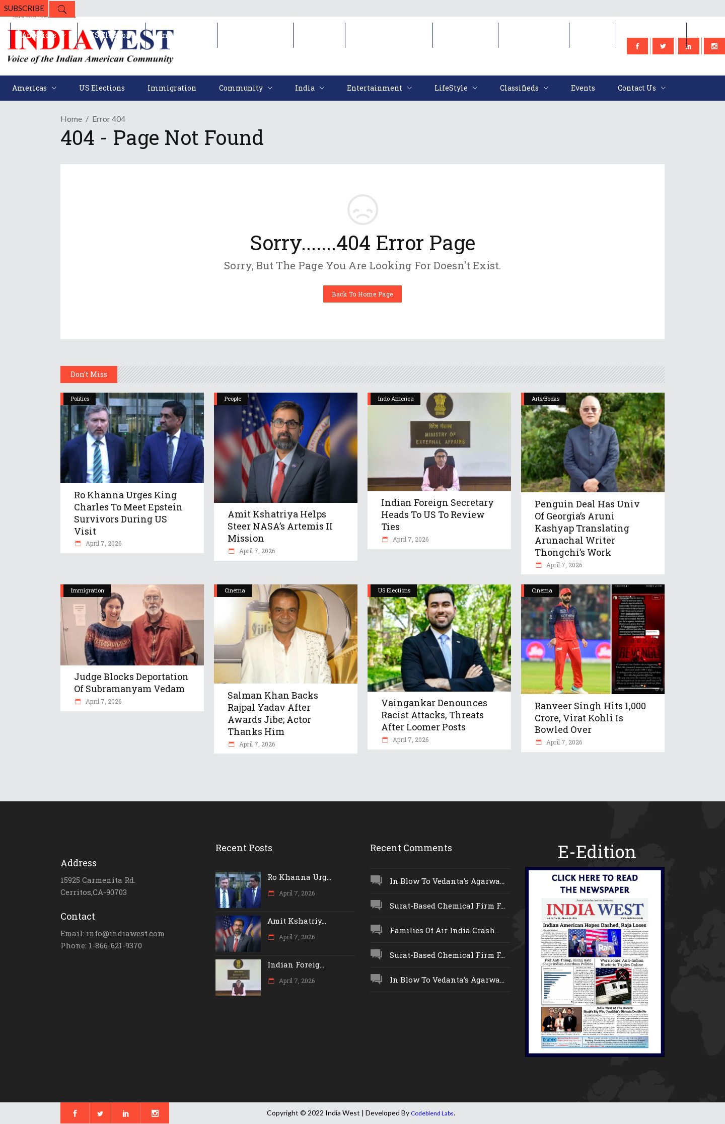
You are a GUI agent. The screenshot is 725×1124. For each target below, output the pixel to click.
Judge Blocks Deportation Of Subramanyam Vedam (131, 682)
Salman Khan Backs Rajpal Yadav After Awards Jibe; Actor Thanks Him (273, 713)
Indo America (396, 398)
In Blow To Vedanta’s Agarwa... (447, 881)
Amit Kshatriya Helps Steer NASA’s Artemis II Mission (280, 526)
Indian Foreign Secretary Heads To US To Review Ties (437, 514)
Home (71, 118)
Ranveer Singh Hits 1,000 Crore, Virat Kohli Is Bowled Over (590, 718)
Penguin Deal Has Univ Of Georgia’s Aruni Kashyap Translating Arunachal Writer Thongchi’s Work (587, 528)
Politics (80, 398)
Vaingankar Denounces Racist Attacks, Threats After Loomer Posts (434, 715)
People (233, 398)
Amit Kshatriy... (296, 921)
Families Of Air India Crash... (444, 930)
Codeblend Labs (432, 1113)
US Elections (394, 590)
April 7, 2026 (102, 543)
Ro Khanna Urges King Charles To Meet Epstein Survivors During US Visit (128, 513)
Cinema (235, 590)
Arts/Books (545, 398)
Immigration (87, 590)
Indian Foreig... (295, 964)
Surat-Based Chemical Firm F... (447, 906)
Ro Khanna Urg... (299, 877)
